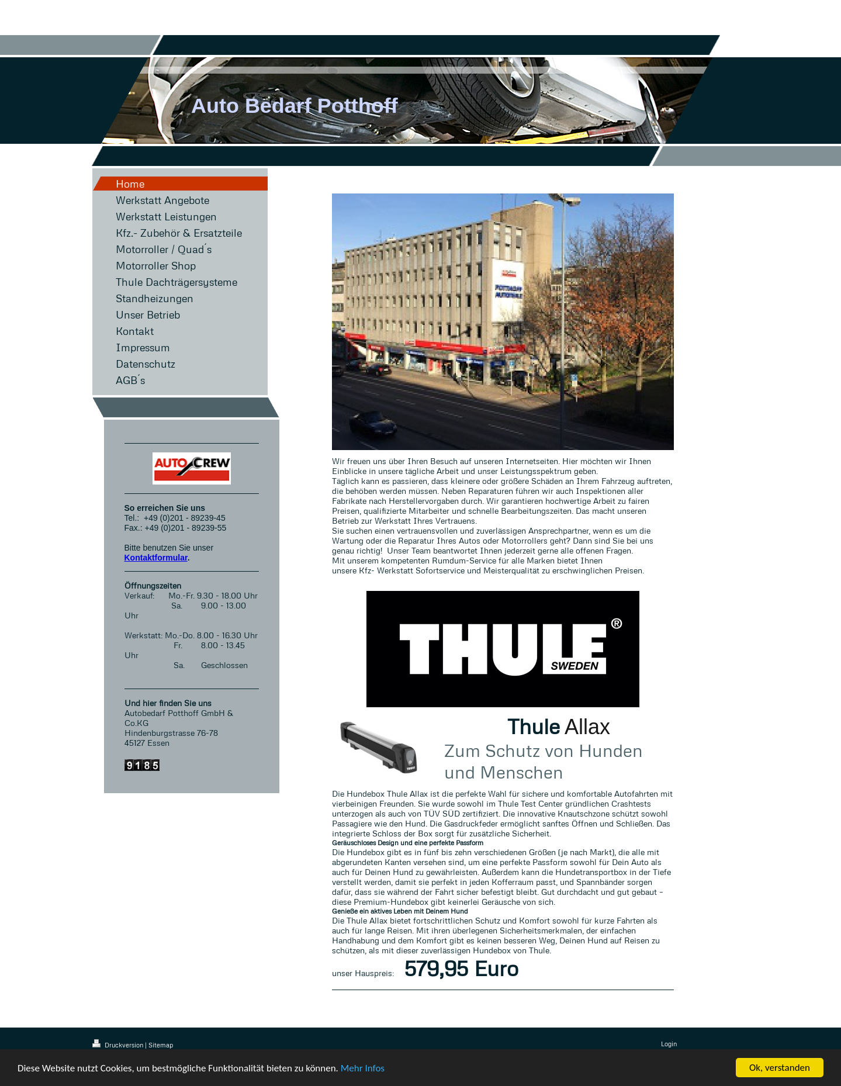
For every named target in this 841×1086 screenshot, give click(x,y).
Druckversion (118, 1045)
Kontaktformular (156, 557)
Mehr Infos (363, 1069)
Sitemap (160, 1045)
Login (669, 1043)
